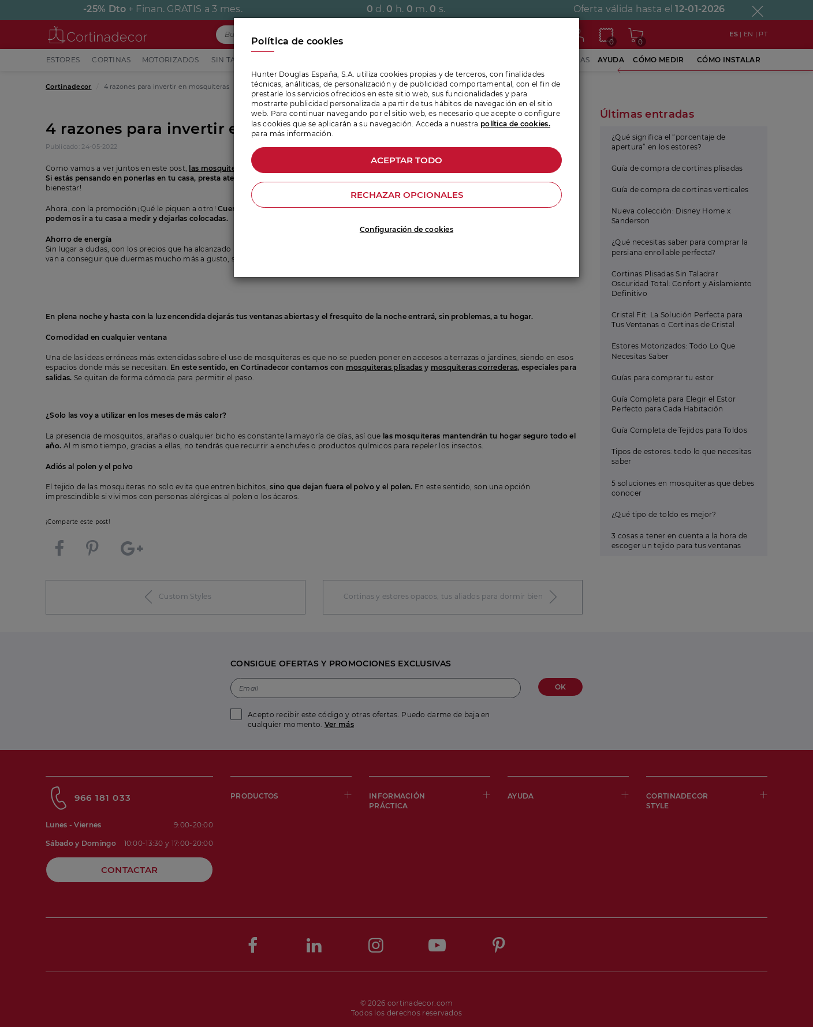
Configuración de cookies (406, 229)
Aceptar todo (406, 160)
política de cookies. (515, 123)
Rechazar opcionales (406, 194)
